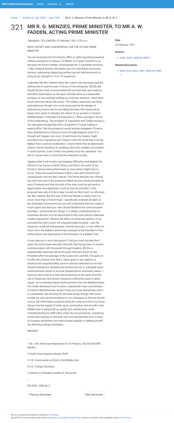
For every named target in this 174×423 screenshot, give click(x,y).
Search (69, 4)
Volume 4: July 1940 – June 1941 (41, 17)
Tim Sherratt (53, 415)
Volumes (52, 4)
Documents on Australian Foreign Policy (64, 418)
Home (40, 4)
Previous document (40, 394)
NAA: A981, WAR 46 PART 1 (135, 57)
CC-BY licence (125, 418)
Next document (94, 394)
